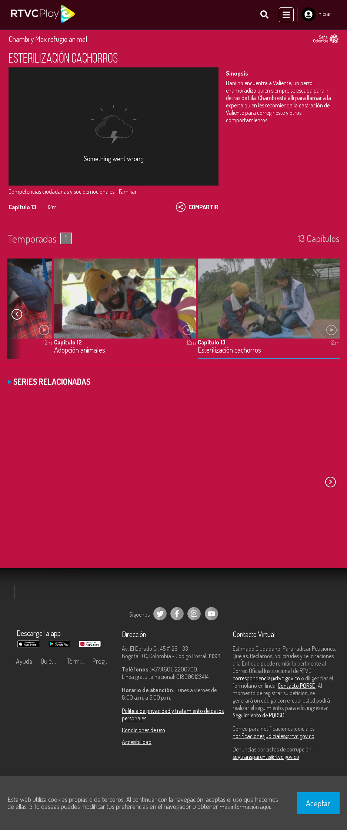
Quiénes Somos (52, 661)
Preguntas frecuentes (103, 661)
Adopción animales (79, 350)
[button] (16, 314)
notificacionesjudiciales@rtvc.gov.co (273, 736)
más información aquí (245, 806)
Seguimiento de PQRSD (258, 715)
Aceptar (318, 803)
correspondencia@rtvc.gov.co (266, 678)
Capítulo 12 (68, 342)
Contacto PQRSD (297, 685)
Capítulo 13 (212, 342)
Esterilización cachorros (229, 350)
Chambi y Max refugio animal (48, 38)
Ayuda (24, 661)
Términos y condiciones (78, 661)
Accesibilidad (136, 742)
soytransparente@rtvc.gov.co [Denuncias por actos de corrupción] (266, 756)
